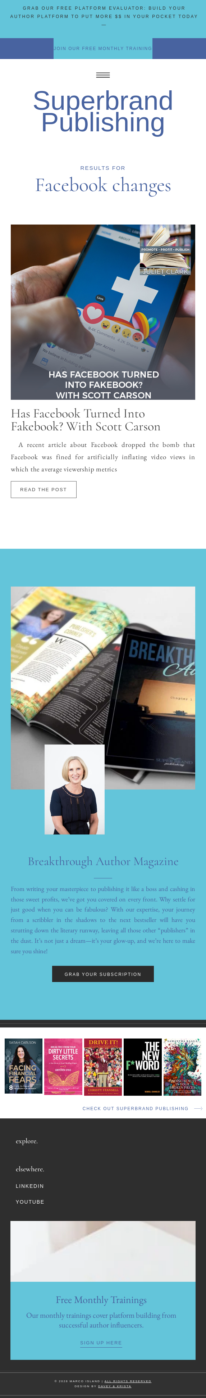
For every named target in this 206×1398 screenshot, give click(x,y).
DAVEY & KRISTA (114, 1386)
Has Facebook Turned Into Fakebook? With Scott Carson (86, 420)
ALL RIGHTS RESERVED (128, 1381)
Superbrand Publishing (103, 111)
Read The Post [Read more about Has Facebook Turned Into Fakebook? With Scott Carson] (43, 489)
